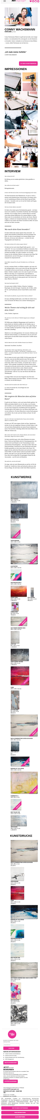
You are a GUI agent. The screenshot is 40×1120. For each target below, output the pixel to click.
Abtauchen (14, 826)
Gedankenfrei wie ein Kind (15, 999)
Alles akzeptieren (20, 1117)
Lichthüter (14, 566)
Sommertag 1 (15, 795)
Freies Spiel (14, 597)
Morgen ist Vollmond (17, 768)
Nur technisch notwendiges (20, 1108)
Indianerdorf (15, 518)
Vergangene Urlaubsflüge (15, 881)
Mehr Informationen (20, 1112)
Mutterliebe (14, 709)
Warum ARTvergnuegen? (12, 1051)
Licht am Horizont (13, 643)
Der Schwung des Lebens (18, 1021)
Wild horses (14, 498)
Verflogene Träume (17, 661)
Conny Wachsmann (11, 55)
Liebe (12, 687)
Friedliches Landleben (14, 611)
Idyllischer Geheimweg (31, 597)
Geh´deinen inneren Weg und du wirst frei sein (18, 627)
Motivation (14, 750)
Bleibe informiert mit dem (10, 1040)
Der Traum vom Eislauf (15, 812)
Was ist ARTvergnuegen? (10, 1062)
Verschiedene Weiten (15, 540)
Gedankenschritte (16, 582)
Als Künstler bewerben (10, 1081)
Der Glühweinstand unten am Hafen (22, 738)
